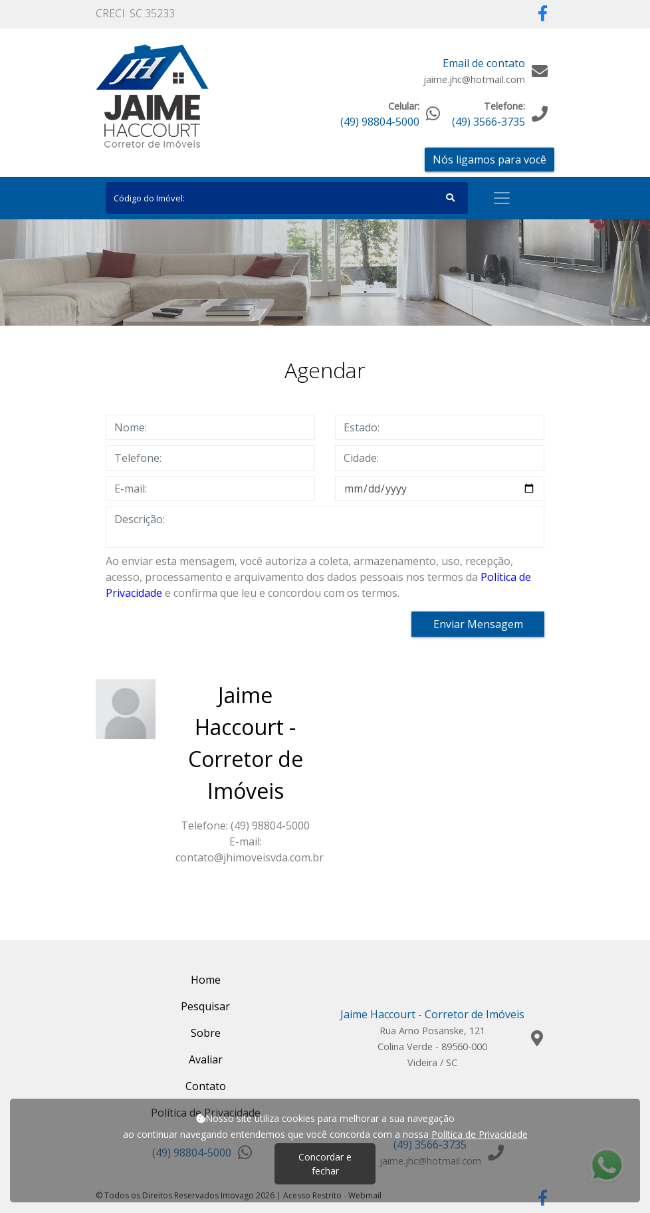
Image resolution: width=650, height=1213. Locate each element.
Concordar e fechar (325, 1164)
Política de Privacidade (479, 1134)
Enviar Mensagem (478, 624)
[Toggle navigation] (501, 198)
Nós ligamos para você (489, 159)
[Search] (287, 198)
